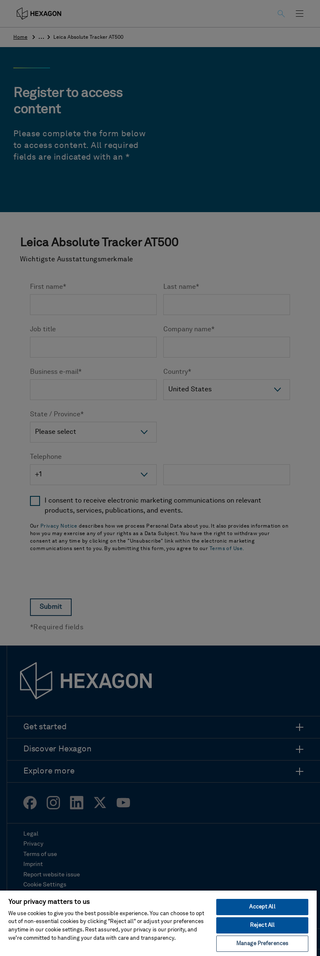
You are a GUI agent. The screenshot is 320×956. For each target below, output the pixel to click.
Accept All (262, 907)
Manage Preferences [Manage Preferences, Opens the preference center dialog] (262, 943)
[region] (158, 923)
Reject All (262, 925)
